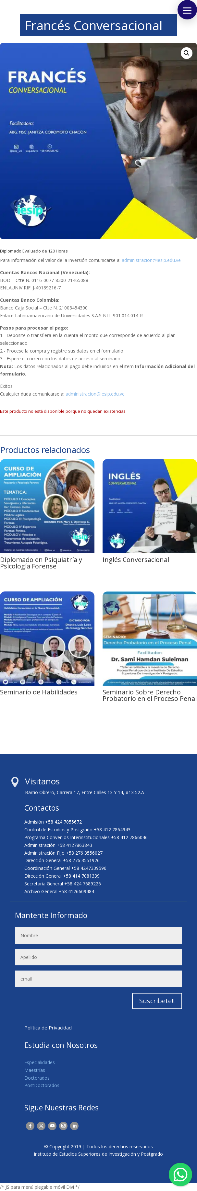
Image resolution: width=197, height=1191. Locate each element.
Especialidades (39, 1062)
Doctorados (37, 1078)
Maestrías (34, 1070)
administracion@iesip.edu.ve (151, 260)
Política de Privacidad (48, 1027)
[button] (186, 53)
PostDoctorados (41, 1085)
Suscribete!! (157, 1000)
